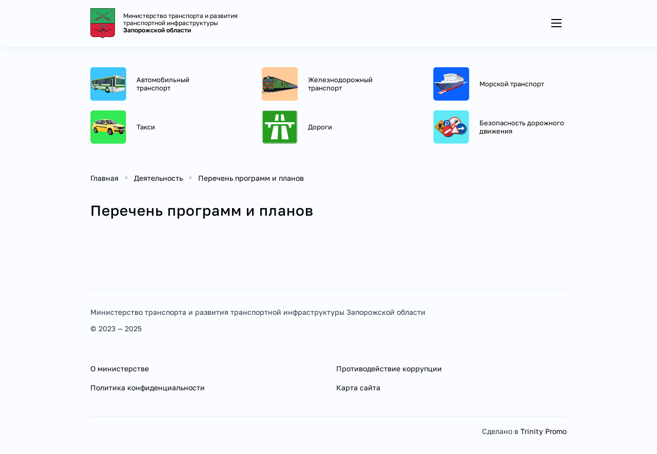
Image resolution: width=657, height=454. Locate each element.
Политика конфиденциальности (147, 387)
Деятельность (158, 178)
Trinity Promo (543, 431)
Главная (104, 178)
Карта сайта (358, 387)
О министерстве (119, 368)
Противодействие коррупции (389, 368)
